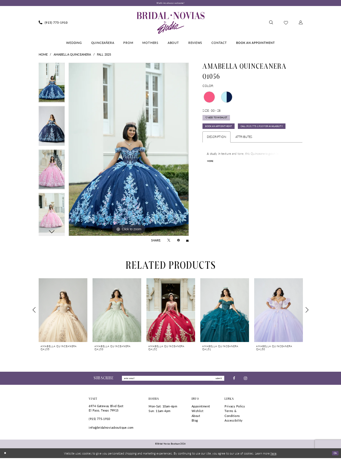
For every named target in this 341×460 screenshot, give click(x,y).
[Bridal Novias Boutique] (170, 23)
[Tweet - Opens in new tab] (169, 241)
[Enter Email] (173, 380)
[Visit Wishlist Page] (285, 23)
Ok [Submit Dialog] (334, 455)
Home (43, 55)
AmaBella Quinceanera (72, 55)
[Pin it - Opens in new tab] (178, 241)
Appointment (201, 408)
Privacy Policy (235, 408)
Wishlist (197, 413)
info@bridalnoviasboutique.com (111, 429)
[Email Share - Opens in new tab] (187, 241)
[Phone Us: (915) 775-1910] (53, 23)
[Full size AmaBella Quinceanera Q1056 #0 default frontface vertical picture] (129, 150)
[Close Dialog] (5, 455)
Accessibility (233, 422)
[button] (300, 23)
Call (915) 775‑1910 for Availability (233, 142)
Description (216, 153)
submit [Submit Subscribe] (217, 379)
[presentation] (63, 311)
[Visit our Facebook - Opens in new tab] (234, 379)
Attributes (243, 153)
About (196, 418)
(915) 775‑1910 (99, 421)
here (274, 455)
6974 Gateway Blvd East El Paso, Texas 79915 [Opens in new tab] (106, 410)
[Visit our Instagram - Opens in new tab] (245, 379)
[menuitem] (53, 23)
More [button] (211, 178)
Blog (195, 422)
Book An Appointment (223, 131)
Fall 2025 (104, 55)
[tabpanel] (52, 85)
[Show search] (271, 23)
